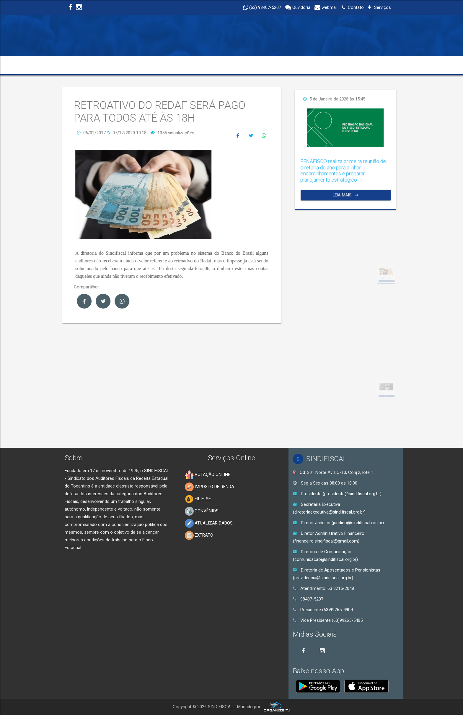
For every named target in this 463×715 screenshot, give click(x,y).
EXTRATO (199, 535)
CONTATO (376, 65)
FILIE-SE (198, 499)
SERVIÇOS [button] (289, 65)
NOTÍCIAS (211, 65)
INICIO (77, 65)
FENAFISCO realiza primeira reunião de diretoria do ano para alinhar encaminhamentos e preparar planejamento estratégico (387, 156)
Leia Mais (388, 163)
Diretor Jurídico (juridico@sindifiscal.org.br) (342, 522)
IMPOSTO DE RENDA (209, 486)
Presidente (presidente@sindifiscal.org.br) (341, 493)
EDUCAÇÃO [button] (249, 65)
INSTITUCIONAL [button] (115, 65)
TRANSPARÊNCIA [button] (168, 65)
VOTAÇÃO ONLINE (207, 474)
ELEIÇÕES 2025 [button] (334, 65)
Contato (353, 7)
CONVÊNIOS (202, 511)
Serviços (379, 7)
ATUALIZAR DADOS (209, 523)
